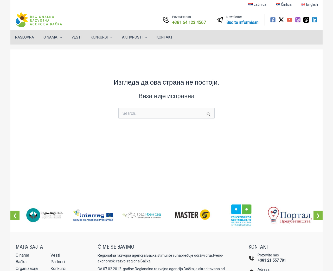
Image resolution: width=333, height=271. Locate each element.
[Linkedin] (314, 20)
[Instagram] (298, 20)
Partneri (57, 261)
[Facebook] (273, 20)
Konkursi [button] (94, 37)
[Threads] (306, 20)
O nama (22, 255)
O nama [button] (49, 37)
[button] (56, 37)
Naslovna (23, 37)
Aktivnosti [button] (125, 37)
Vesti (71, 37)
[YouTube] (289, 20)
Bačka (21, 261)
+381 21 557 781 (272, 260)
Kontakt (153, 37)
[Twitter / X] (281, 20)
